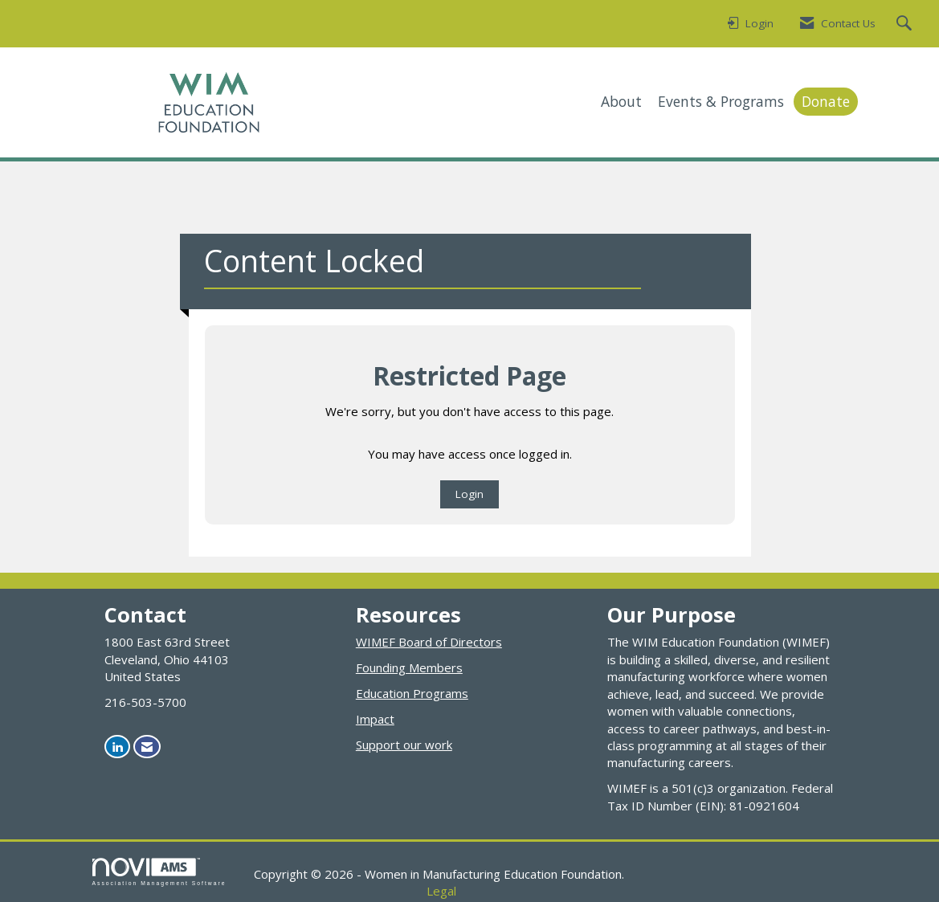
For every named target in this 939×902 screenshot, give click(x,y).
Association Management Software (159, 872)
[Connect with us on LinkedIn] (117, 746)
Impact (375, 719)
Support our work (404, 745)
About (621, 101)
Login (469, 494)
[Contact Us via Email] (147, 746)
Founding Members (409, 667)
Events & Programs (721, 101)
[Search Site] (906, 24)
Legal (441, 891)
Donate (826, 101)
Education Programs (412, 693)
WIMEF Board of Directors (429, 642)
